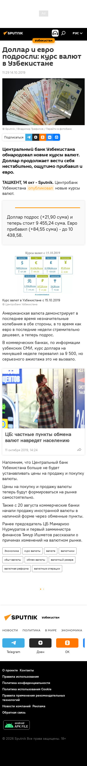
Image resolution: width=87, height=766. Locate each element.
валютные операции (47, 568)
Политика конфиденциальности (26, 683)
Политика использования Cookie (27, 689)
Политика (31, 630)
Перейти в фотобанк (59, 129)
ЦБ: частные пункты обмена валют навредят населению (38, 437)
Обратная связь (14, 712)
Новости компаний (16, 706)
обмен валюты (36, 559)
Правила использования (20, 676)
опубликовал (40, 188)
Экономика (11, 551)
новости (10, 630)
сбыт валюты (12, 559)
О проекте (10, 670)
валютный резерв (62, 559)
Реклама (38, 706)
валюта (50, 551)
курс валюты (32, 551)
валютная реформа (16, 568)
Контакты (27, 670)
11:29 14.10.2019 (13, 72)
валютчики (67, 551)
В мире (51, 630)
